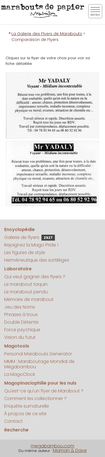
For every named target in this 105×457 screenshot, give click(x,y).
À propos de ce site (25, 413)
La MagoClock (19, 374)
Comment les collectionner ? (35, 398)
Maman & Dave (70, 450)
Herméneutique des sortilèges (36, 260)
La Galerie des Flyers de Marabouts (46, 33)
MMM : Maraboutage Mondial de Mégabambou (39, 364)
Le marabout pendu (26, 292)
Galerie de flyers (29, 237)
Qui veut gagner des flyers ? (34, 276)
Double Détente (21, 322)
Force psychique (22, 329)
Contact (13, 421)
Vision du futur (20, 337)
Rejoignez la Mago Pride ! (31, 245)
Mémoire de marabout (28, 299)
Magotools (16, 346)
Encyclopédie (19, 229)
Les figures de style (24, 252)
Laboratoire (18, 269)
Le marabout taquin (26, 284)
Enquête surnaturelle (26, 406)
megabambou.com (52, 446)
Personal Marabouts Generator (38, 354)
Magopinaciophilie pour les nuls (40, 383)
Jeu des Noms (19, 307)
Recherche (16, 430)
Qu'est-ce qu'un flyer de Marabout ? (43, 391)
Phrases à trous (21, 314)
